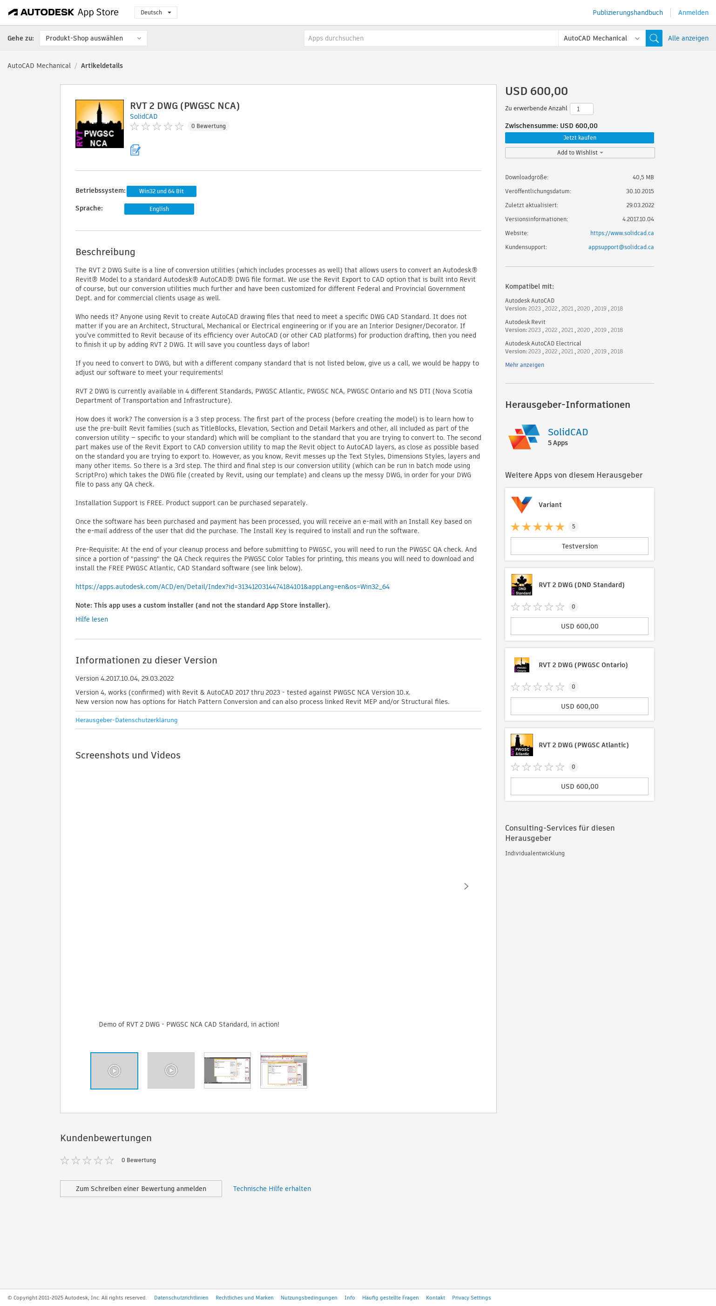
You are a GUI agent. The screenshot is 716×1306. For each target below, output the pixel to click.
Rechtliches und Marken (245, 1297)
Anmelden (693, 12)
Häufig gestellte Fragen (390, 1297)
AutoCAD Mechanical (39, 65)
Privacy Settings (471, 1297)
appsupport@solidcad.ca (621, 247)
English (159, 209)
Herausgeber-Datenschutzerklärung (126, 720)
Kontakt (435, 1297)
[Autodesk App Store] (63, 13)
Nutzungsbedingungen (309, 1297)
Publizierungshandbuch (628, 12)
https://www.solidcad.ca (622, 233)
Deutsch (156, 12)
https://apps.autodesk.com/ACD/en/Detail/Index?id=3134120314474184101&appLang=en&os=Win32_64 (232, 586)
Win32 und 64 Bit (161, 191)
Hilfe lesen (91, 619)
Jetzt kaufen (579, 138)
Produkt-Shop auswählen (84, 38)
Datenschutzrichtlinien (181, 1297)
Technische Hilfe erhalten (272, 1188)
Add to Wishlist (580, 152)
